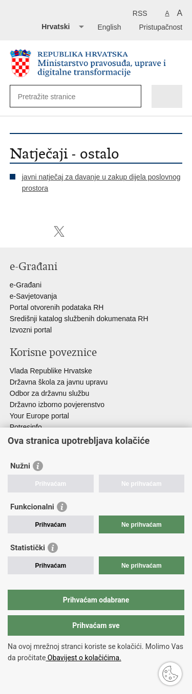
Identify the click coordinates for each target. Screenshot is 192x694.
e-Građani (25, 285)
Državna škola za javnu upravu (59, 382)
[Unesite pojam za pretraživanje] (55, 96)
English (109, 27)
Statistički (27, 547)
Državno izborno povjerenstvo (57, 404)
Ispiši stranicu (15, 231)
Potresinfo (26, 427)
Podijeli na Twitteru (59, 231)
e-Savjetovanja (33, 296)
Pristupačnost (160, 27)
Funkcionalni (32, 506)
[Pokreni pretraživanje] (131, 96)
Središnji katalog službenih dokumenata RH (79, 319)
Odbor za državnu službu (50, 393)
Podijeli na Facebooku (37, 231)
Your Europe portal (39, 416)
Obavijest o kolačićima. (83, 658)
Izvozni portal (31, 330)
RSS (140, 13)
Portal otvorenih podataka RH (57, 307)
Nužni (20, 466)
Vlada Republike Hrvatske (51, 371)
